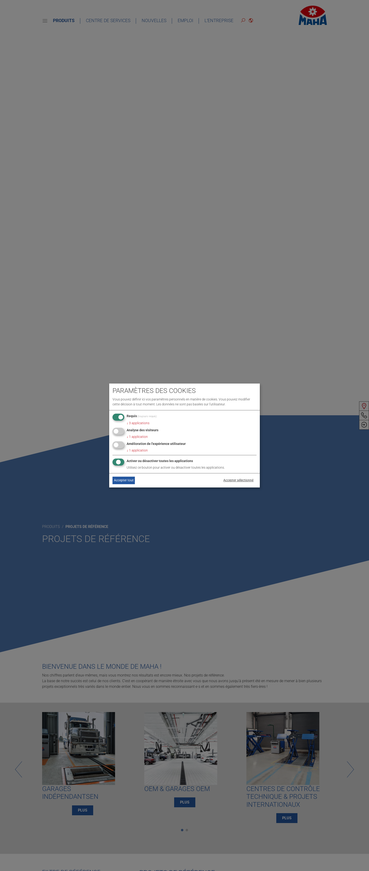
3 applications (138, 423)
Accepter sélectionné (238, 480)
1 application (137, 437)
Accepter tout (124, 480)
